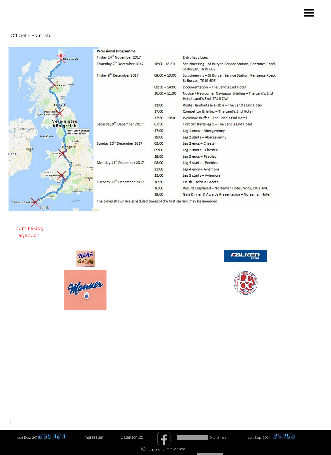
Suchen (218, 437)
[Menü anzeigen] (309, 12)
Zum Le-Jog (30, 228)
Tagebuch (28, 235)
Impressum (93, 437)
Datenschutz (132, 437)
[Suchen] (192, 437)
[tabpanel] (36, 14)
